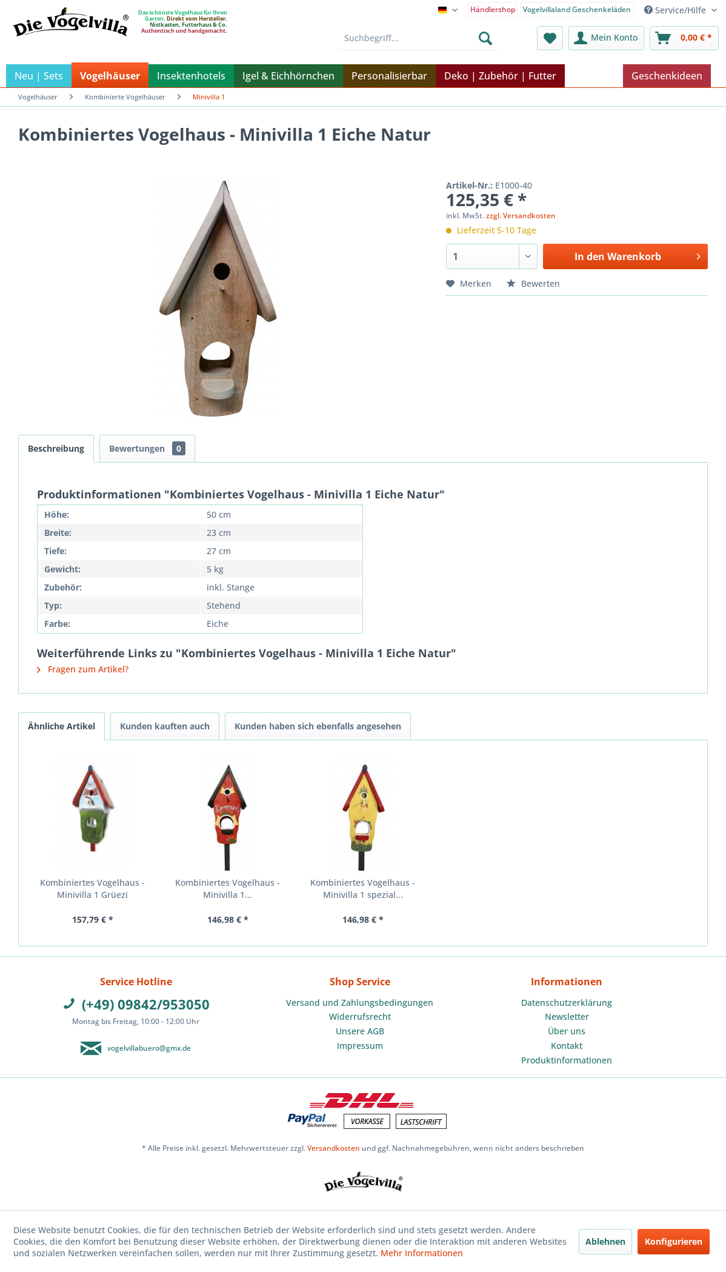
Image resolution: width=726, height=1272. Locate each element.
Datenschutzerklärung (566, 1002)
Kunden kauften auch (165, 726)
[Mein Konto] (606, 38)
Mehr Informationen (422, 1253)
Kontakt (566, 1045)
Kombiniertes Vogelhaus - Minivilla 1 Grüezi (92, 888)
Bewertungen (147, 448)
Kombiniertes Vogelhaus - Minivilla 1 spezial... (362, 888)
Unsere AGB (360, 1031)
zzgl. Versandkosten (521, 215)
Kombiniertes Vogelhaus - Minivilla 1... (227, 888)
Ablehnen (605, 1241)
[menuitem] (493, 8)
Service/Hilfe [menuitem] (676, 10)
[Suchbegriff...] (419, 38)
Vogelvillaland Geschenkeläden (577, 9)
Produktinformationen (566, 1060)
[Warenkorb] (684, 38)
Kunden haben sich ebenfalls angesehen (318, 726)
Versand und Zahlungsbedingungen (359, 1002)
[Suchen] (485, 38)
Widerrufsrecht (360, 1016)
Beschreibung (56, 448)
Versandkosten (333, 1148)
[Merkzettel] (550, 38)
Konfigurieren (673, 1241)
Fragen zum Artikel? (82, 669)
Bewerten (533, 283)
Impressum (360, 1045)
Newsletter (567, 1016)
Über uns (566, 1031)
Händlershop (492, 9)
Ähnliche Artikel (61, 726)
